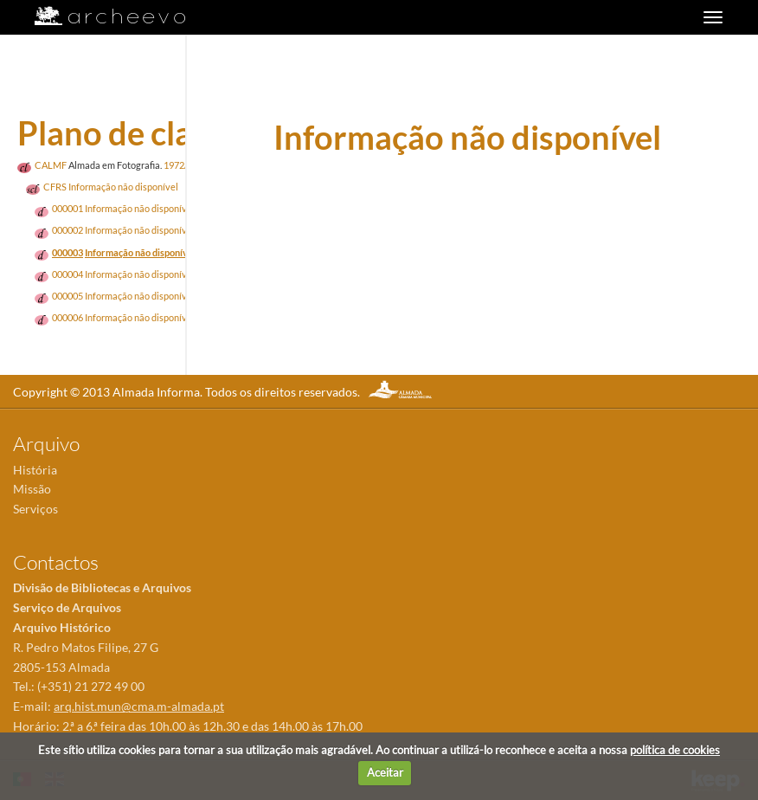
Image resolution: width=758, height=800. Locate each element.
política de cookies (675, 750)
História (35, 469)
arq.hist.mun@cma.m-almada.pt (139, 706)
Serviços (35, 508)
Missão (32, 488)
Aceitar (385, 772)
